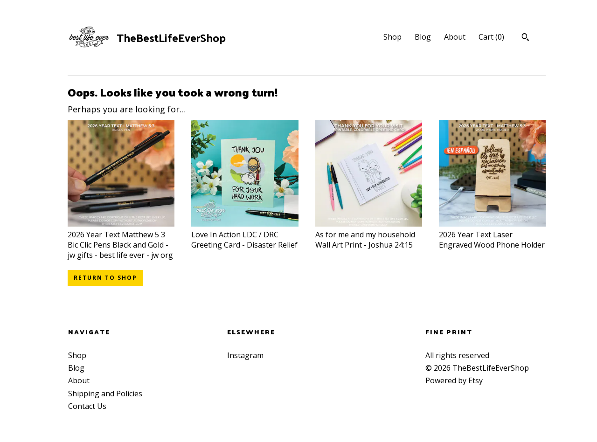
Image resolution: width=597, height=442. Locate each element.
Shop (392, 37)
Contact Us (87, 406)
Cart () (491, 37)
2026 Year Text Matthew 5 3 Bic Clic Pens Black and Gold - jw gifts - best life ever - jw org (121, 239)
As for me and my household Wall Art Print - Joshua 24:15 (368, 234)
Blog (423, 37)
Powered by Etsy (454, 380)
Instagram (245, 355)
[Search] (525, 38)
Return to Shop (105, 278)
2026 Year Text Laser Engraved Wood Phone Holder (492, 234)
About (454, 37)
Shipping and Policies (105, 393)
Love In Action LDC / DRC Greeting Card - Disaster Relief (244, 234)
